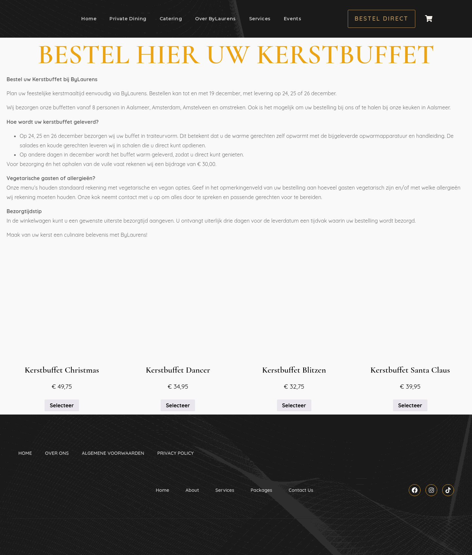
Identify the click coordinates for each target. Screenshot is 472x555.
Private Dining (128, 19)
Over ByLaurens (215, 19)
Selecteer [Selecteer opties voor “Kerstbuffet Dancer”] (178, 405)
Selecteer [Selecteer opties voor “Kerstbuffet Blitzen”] (294, 405)
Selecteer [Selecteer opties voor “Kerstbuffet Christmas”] (62, 405)
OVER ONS (57, 453)
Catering (171, 19)
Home (88, 19)
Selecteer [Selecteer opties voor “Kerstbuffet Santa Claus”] (410, 405)
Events (292, 19)
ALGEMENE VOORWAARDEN (113, 453)
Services (260, 19)
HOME (25, 453)
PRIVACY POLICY (175, 453)
